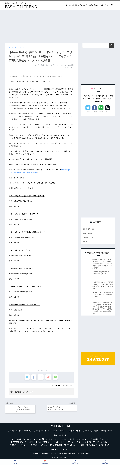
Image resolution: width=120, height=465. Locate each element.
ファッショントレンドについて (76, 5)
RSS (107, 111)
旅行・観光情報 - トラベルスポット (97, 442)
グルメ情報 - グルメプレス (22, 439)
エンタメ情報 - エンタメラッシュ (47, 439)
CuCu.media (88, 237)
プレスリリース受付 (107, 5)
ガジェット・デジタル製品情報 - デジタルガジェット (59, 445)
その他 (85, 242)
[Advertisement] (60, 26)
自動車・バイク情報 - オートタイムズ (24, 445)
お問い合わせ (93, 5)
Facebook (94, 111)
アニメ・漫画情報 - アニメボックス (74, 439)
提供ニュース (88, 234)
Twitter (88, 111)
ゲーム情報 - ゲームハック (99, 439)
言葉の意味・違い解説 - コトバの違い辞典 (74, 454)
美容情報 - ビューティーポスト (23, 442)
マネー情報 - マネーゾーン (72, 442)
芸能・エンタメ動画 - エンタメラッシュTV (95, 445)
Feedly (101, 111)
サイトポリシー (61, 431)
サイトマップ (107, 431)
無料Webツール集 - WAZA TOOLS (44, 454)
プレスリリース (68, 385)
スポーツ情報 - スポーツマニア (48, 442)
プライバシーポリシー (43, 431)
